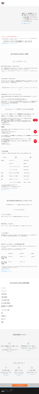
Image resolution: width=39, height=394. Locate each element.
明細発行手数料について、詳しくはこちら (9, 43)
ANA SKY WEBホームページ (6, 271)
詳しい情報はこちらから (26, 23)
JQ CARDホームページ (4, 189)
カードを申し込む (19, 385)
